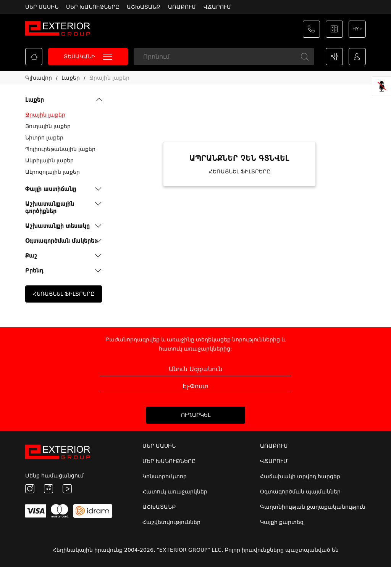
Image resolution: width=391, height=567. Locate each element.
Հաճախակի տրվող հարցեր (300, 476)
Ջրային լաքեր (109, 78)
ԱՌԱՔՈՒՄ (182, 7)
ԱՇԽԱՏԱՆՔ (143, 7)
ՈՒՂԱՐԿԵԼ (195, 415)
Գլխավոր (38, 78)
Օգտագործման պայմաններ (300, 492)
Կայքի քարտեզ (282, 522)
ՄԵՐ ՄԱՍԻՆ (41, 7)
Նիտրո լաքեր (44, 138)
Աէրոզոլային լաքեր (52, 172)
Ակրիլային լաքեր (49, 160)
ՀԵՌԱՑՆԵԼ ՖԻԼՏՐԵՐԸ (63, 294)
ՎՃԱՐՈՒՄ (217, 7)
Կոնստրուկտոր (164, 476)
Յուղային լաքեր (48, 126)
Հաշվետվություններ (171, 522)
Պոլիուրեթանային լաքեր (60, 149)
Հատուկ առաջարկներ (174, 492)
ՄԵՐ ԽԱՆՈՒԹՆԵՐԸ (92, 7)
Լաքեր (70, 78)
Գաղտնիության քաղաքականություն (312, 507)
